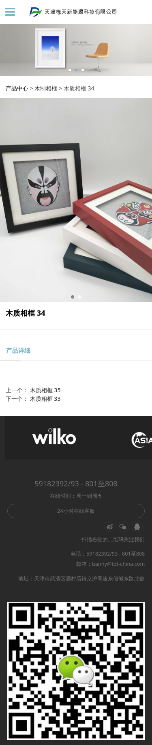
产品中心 (17, 88)
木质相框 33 (45, 398)
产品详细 (18, 350)
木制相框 (45, 88)
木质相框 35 (45, 390)
